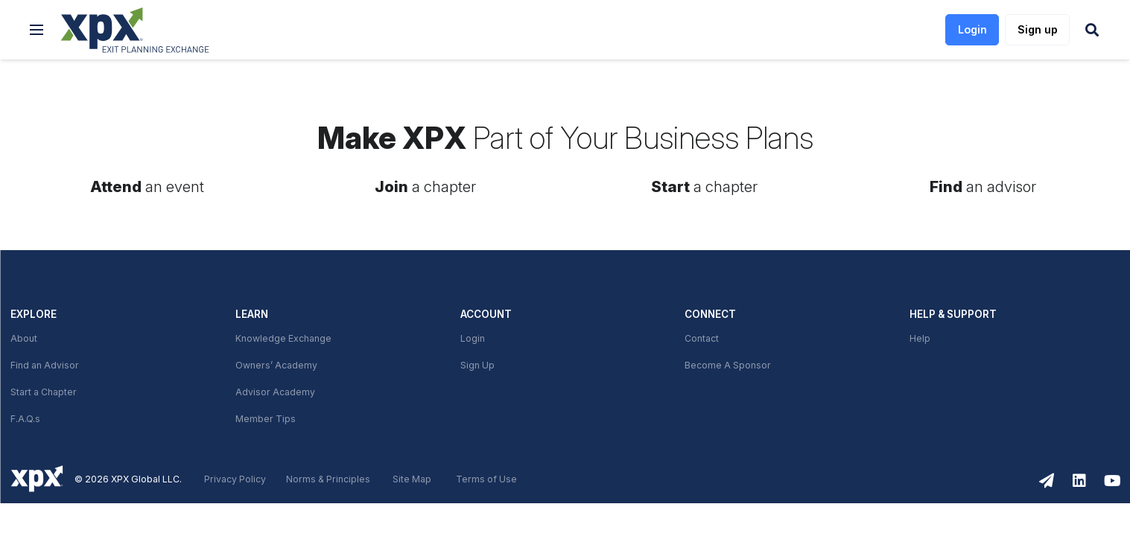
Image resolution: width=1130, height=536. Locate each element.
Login (472, 339)
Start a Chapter (43, 392)
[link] (135, 30)
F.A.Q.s (25, 419)
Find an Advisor (44, 365)
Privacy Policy (235, 479)
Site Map (412, 479)
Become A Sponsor (728, 365)
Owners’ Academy (276, 365)
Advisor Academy (275, 392)
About (23, 339)
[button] (36, 29)
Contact (702, 339)
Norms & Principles (328, 479)
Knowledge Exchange (283, 339)
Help (920, 339)
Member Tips (265, 419)
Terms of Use (486, 479)
